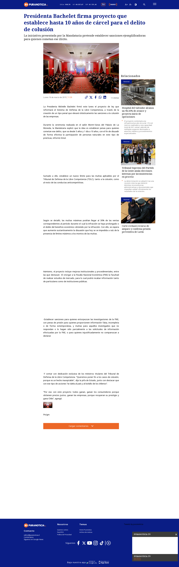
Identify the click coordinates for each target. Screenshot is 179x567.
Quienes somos (62, 483)
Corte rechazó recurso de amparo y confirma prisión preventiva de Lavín (136, 230)
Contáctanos (28, 491)
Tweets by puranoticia (133, 478)
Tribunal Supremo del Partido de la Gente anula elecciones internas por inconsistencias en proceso (138, 174)
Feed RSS (60, 486)
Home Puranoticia (85, 483)
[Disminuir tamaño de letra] (130, 5)
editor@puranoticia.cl (31, 489)
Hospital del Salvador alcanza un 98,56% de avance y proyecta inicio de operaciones (138, 114)
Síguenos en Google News (33, 494)
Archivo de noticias (85, 486)
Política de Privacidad (64, 488)
